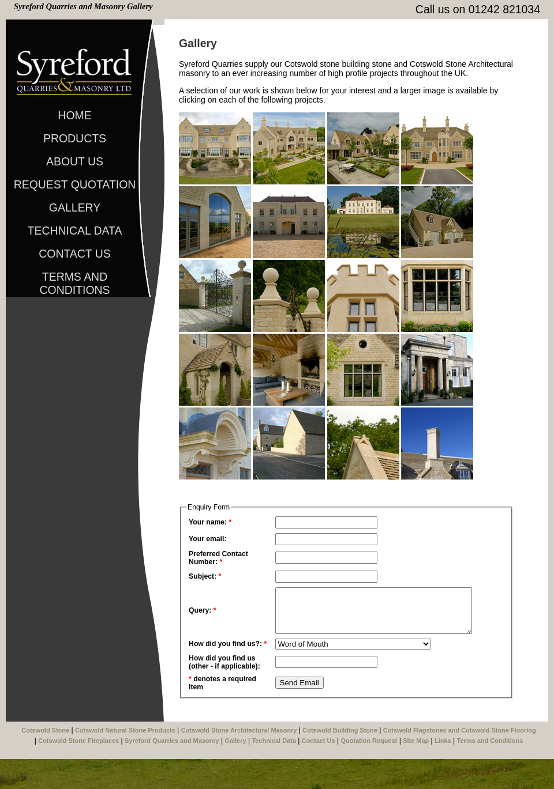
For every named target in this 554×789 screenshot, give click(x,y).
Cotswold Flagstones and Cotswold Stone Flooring (459, 760)
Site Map (416, 770)
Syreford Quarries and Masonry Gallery (83, 6)
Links (443, 770)
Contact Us (75, 253)
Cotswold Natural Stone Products (125, 760)
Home (74, 115)
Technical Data (75, 230)
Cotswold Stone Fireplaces (78, 770)
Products (74, 138)
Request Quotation (75, 184)
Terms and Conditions (74, 279)
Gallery (74, 207)
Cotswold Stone (45, 760)
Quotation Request (368, 770)
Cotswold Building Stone (339, 760)
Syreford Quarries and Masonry (172, 770)
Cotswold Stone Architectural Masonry (239, 760)
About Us (74, 161)
